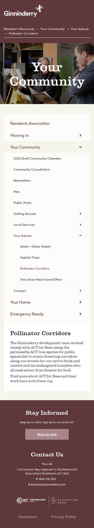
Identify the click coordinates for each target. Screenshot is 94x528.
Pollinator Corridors (23, 33)
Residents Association (29, 123)
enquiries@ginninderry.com (48, 484)
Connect (20, 290)
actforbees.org (40, 380)
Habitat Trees (30, 257)
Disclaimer (27, 516)
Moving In (19, 135)
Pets (17, 191)
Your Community (52, 28)
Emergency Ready (27, 314)
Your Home (20, 302)
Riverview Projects (64, 500)
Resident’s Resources (19, 28)
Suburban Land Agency (31, 500)
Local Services (24, 224)
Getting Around (25, 213)
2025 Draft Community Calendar (37, 158)
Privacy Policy (63, 516)
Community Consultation (32, 169)
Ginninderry (23, 11)
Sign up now (47, 434)
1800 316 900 (47, 479)
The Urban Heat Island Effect (41, 279)
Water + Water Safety (35, 246)
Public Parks (23, 202)
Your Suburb (80, 28)
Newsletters (22, 180)
